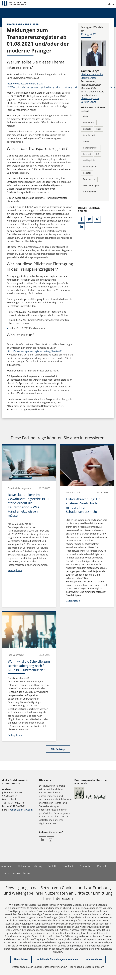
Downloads (68, 866)
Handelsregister (90, 147)
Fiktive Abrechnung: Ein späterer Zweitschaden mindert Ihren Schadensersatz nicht (83, 505)
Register (87, 172)
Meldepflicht (89, 160)
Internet (87, 154)
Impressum (6, 866)
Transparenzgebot (92, 185)
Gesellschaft (89, 135)
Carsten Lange (90, 71)
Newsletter (86, 866)
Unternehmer (89, 191)
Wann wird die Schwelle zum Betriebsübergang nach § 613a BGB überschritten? (29, 665)
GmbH (86, 141)
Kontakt (52, 866)
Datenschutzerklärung (30, 866)
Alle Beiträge (58, 749)
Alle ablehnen (21, 959)
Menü (108, 4)
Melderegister (90, 166)
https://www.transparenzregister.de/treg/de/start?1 (35, 351)
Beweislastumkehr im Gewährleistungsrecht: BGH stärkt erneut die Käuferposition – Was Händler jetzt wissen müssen (28, 505)
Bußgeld (87, 129)
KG (97, 154)
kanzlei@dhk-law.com (21, 809)
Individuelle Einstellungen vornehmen (57, 959)
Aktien (86, 116)
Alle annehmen (94, 959)
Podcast (101, 866)
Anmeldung (88, 122)
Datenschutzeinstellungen (17, 873)
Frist (98, 129)
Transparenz (89, 179)
